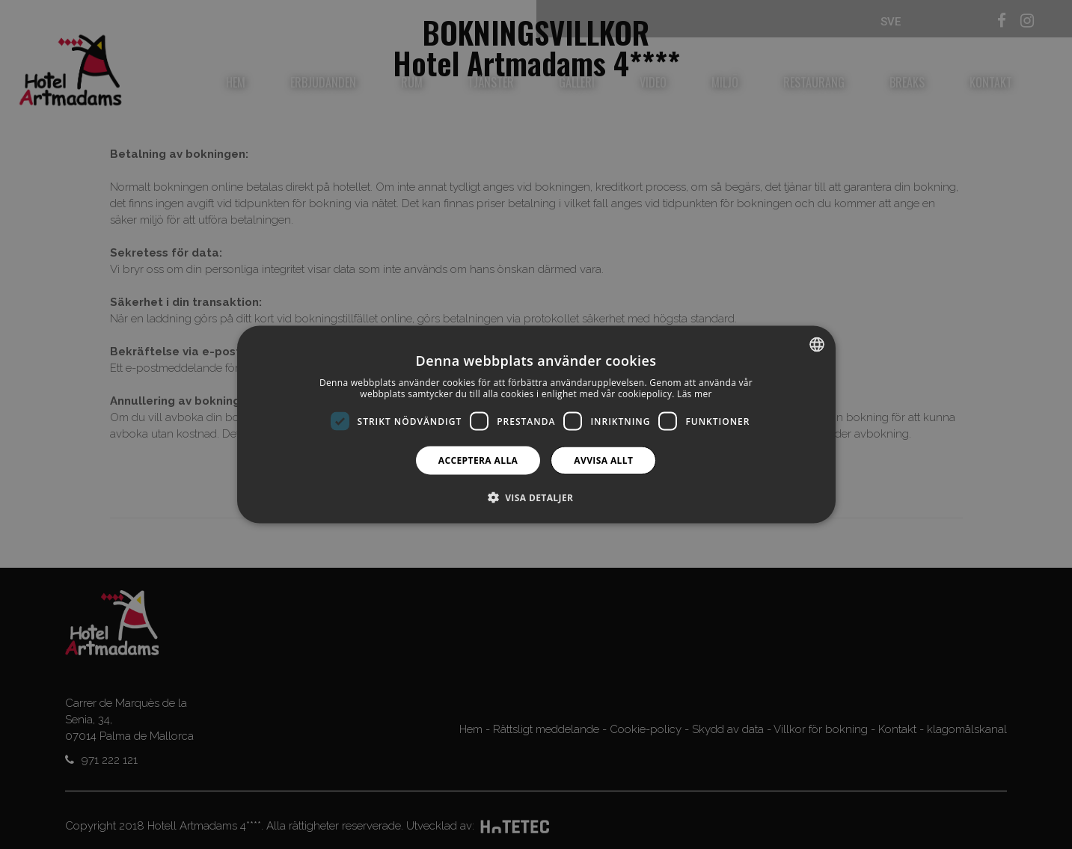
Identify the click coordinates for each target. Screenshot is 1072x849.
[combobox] (816, 344)
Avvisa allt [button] (603, 460)
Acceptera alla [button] (478, 460)
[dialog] (536, 424)
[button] (536, 497)
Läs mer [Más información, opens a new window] (694, 393)
